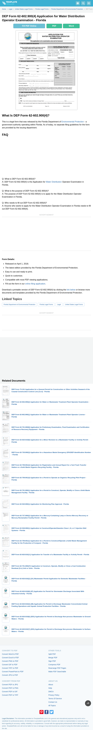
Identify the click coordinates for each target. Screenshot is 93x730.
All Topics (52, 706)
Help (50, 688)
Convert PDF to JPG (10, 685)
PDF (54, 26)
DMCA (51, 692)
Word (71, 26)
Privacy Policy (53, 695)
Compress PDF (54, 665)
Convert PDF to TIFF (10, 695)
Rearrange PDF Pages (57, 668)
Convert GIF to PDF (10, 665)
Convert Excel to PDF (10, 658)
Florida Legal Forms (46, 304)
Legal (59, 304)
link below (71, 290)
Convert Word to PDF (10, 654)
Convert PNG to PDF (10, 661)
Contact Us (52, 702)
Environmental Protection (73, 122)
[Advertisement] (46, 156)
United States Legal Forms (74, 304)
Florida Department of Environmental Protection (19, 304)
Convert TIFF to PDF (10, 668)
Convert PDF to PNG (10, 688)
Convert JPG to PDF (10, 675)
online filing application (35, 284)
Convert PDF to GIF (10, 692)
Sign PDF (52, 661)
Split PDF (52, 654)
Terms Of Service (55, 699)
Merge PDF (52, 658)
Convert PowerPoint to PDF (13, 672)
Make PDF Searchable (57, 672)
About (50, 685)
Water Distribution (54, 182)
